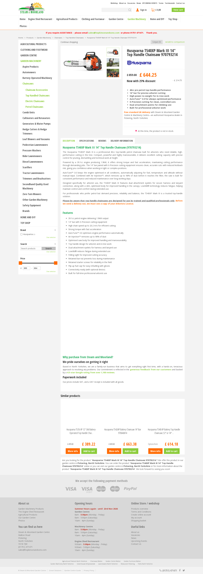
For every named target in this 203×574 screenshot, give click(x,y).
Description (69, 140)
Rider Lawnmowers (32, 156)
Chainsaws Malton (96, 561)
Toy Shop (25, 223)
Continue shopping (69, 42)
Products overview (139, 508)
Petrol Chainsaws (34, 106)
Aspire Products (31, 66)
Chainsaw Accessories (37, 90)
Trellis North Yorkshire (145, 564)
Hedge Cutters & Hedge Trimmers (35, 131)
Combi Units (29, 112)
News (133, 538)
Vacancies (135, 535)
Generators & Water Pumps (37, 123)
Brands (26, 211)
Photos (21, 520)
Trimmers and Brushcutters (37, 178)
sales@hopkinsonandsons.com (104, 32)
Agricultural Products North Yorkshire (74, 561)
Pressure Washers (32, 150)
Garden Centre (28, 55)
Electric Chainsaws (35, 101)
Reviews (102, 140)
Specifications (86, 140)
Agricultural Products (33, 44)
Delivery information (122, 140)
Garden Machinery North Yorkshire (62, 564)
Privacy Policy (89, 570)
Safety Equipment (32, 205)
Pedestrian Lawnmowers (35, 144)
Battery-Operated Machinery (37, 78)
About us (135, 532)
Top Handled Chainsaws (38, 95)
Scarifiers (27, 167)
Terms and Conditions (141, 511)
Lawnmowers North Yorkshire (108, 564)
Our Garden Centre (27, 517)
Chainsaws (28, 83)
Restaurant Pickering (128, 564)
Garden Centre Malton (113, 561)
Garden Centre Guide (72, 570)
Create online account (141, 514)
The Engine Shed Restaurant (31, 511)
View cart (178, 9)
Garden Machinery (30, 61)
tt (184, 570)
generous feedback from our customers (150, 369)
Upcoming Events (139, 541)
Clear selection (51, 237)
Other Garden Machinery (35, 199)
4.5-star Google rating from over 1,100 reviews (90, 372)
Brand (23, 230)
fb (179, 570)
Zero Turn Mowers (32, 194)
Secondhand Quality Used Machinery (35, 186)
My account (136, 517)
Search (23, 244)
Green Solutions (55, 570)
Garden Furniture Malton (132, 561)
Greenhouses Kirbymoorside (86, 564)
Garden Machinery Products (31, 508)
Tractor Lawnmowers (33, 173)
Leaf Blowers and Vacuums (36, 139)
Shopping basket (138, 520)
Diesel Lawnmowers (33, 161)
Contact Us (136, 544)
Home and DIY (27, 217)
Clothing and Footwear (34, 49)
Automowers (29, 72)
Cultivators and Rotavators (36, 118)
